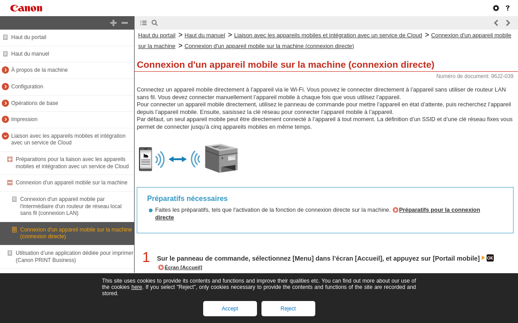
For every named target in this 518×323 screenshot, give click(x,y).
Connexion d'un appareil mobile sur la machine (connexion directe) (269, 46)
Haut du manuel (30, 54)
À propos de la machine (39, 70)
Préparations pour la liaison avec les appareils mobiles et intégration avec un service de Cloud (72, 163)
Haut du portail (28, 37)
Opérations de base (34, 103)
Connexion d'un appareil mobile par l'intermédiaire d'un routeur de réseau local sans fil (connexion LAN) (71, 206)
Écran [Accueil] (183, 267)
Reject (288, 309)
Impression (24, 119)
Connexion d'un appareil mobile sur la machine (71, 182)
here (136, 287)
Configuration (27, 86)
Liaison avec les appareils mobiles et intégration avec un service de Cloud (68, 139)
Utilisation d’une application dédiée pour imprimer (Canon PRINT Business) (74, 256)
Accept (230, 309)
